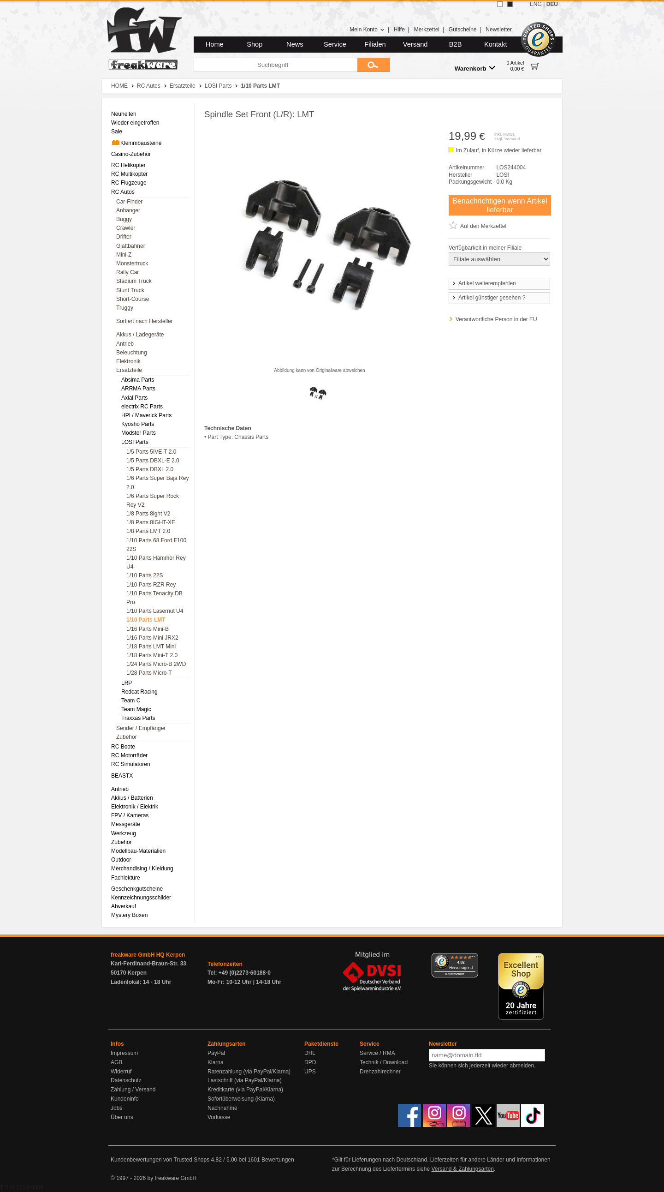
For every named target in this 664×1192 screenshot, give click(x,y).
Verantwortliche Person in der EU (496, 319)
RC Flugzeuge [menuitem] (129, 183)
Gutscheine (463, 29)
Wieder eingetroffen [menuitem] (135, 123)
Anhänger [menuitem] (128, 210)
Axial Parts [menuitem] (134, 398)
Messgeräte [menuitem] (125, 824)
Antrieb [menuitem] (125, 344)
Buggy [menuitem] (124, 219)
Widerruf (121, 1071)
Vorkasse (219, 1117)
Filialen (374, 44)
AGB (116, 1062)
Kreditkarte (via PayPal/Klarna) (245, 1089)
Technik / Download (384, 1062)
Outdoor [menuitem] (121, 860)
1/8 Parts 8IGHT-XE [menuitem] (150, 522)
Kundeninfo (125, 1099)
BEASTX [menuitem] (122, 776)
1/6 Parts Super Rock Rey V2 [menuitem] (152, 500)
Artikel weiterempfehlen (483, 283)
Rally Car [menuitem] (127, 272)
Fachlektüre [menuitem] (125, 878)
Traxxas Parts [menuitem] (138, 718)
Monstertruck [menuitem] (132, 263)
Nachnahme (222, 1108)
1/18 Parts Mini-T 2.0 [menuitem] (152, 655)
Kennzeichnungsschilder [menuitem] (141, 897)
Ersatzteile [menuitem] (129, 370)
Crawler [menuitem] (125, 228)
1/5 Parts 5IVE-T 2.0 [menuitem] (151, 452)
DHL (309, 1053)
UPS (310, 1071)
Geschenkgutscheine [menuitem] (137, 889)
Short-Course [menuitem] (132, 299)
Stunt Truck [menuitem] (130, 290)
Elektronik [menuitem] (128, 361)
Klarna (216, 1062)
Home (215, 44)
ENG (536, 4)
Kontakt (495, 44)
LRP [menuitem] (126, 683)
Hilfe (399, 29)
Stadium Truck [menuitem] (134, 281)
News (294, 44)
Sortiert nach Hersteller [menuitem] (144, 321)
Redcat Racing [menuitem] (139, 692)
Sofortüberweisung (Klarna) (241, 1099)
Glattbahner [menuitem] (130, 246)
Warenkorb (475, 68)
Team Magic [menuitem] (136, 709)
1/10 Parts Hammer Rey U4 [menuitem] (156, 562)
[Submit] (373, 65)
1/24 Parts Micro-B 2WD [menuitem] (156, 664)
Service (335, 44)
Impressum (124, 1053)
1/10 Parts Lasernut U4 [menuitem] (154, 611)
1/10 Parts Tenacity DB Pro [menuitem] (154, 597)
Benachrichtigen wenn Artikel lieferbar (499, 205)
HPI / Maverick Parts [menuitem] (146, 415)
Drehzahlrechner (380, 1071)
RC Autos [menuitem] (123, 192)
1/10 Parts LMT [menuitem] (146, 620)
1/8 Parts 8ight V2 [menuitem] (148, 513)
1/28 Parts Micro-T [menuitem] (149, 673)
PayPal (216, 1053)
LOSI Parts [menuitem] (134, 442)
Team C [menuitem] (130, 700)
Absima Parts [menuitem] (137, 380)
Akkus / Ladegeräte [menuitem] (140, 334)
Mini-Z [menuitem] (123, 255)
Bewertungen (277, 1159)
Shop (254, 44)
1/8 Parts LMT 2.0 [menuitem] (148, 531)
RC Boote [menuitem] (123, 746)
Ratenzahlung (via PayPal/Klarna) (249, 1071)
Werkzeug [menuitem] (123, 833)
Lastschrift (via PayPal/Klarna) (245, 1080)
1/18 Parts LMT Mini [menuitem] (151, 646)
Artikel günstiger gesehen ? (488, 297)
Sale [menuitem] (116, 131)
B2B (455, 44)
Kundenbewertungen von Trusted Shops (160, 1159)
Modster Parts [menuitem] (138, 433)
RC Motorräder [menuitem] (129, 755)
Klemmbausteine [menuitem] (136, 142)
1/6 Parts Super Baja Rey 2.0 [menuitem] (157, 482)
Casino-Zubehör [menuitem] (131, 154)
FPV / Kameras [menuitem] (129, 815)
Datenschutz (126, 1080)
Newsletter (499, 29)
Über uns (122, 1117)
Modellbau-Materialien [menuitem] (138, 851)
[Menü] (472, 958)
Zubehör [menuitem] (126, 737)
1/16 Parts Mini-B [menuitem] (147, 629)
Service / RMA (377, 1053)
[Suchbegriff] (275, 65)
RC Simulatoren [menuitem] (130, 764)
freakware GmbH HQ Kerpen (148, 955)
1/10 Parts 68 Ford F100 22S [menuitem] (156, 544)
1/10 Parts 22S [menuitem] (144, 575)
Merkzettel (426, 29)
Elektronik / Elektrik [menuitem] (134, 806)
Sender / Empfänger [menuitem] (141, 728)
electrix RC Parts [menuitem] (142, 406)
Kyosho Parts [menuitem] (137, 424)
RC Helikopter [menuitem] (128, 165)
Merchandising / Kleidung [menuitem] (142, 868)
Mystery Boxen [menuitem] (129, 915)
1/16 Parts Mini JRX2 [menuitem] (152, 638)
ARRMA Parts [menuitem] (138, 388)
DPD (310, 1062)
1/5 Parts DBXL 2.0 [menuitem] (149, 469)
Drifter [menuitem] (123, 237)
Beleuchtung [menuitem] (131, 352)
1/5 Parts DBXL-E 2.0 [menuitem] (152, 460)
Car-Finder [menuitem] (129, 201)
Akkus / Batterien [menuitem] (132, 798)
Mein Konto (367, 29)
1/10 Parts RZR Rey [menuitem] (151, 584)
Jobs (116, 1108)
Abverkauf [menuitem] (123, 906)
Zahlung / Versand (133, 1089)
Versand (415, 44)
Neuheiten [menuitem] (123, 114)
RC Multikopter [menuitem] (129, 174)
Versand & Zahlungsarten (462, 1169)
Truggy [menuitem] (124, 308)
